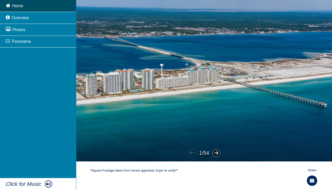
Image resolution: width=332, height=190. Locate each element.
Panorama (18, 41)
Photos (15, 29)
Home (14, 5)
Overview (17, 17)
